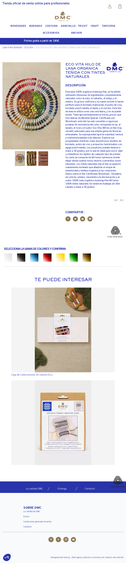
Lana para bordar (12, 48)
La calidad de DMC (31, 512)
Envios (26, 517)
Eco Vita (29, 48)
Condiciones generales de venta (37, 522)
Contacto (27, 527)
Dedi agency (77, 558)
